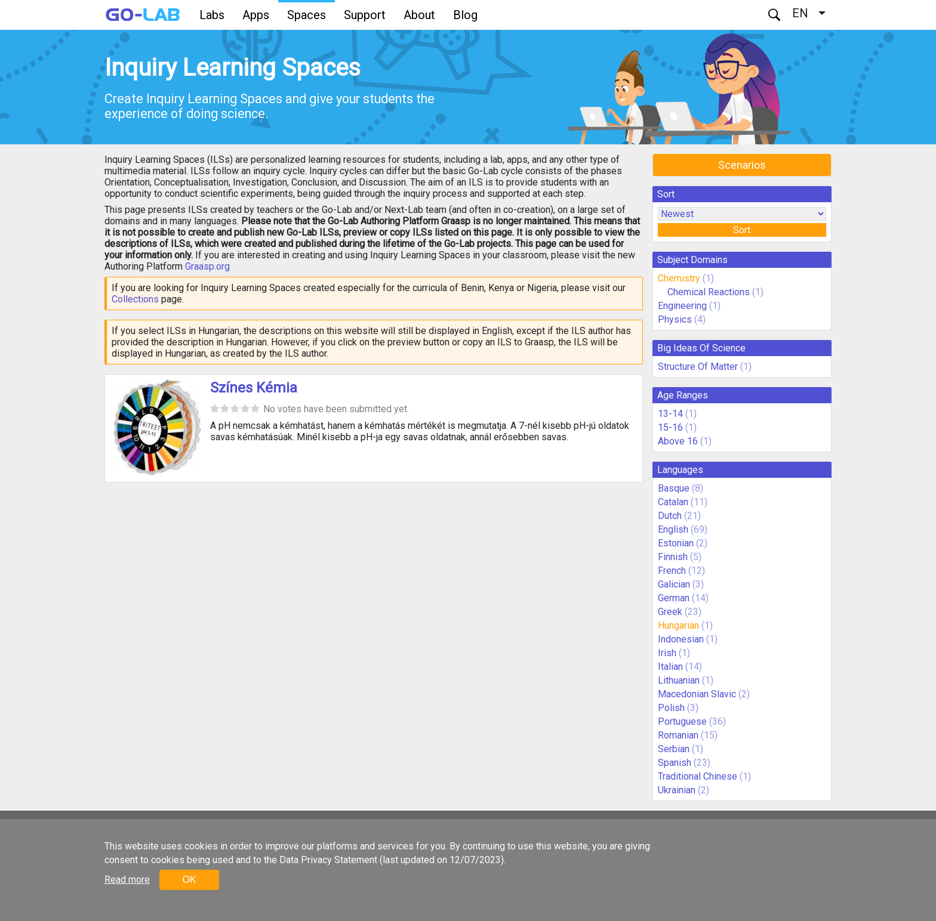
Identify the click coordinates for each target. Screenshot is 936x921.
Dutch (670, 515)
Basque (673, 488)
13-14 (670, 413)
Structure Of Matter (698, 366)
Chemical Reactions (708, 292)
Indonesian (681, 639)
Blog (465, 15)
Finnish (673, 557)
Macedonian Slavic (697, 694)
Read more (127, 879)
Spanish (674, 762)
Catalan (673, 502)
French (672, 570)
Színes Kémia (253, 387)
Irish (667, 653)
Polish (671, 707)
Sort (741, 230)
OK (189, 879)
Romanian (678, 735)
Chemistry (679, 278)
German (673, 598)
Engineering (682, 305)
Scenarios (742, 165)
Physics (675, 319)
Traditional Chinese (697, 776)
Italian (670, 666)
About (419, 15)
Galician (674, 584)
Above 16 (678, 441)
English (673, 529)
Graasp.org (207, 266)
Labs (211, 15)
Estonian (676, 543)
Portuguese (682, 721)
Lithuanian (679, 680)
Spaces (306, 15)
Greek (670, 611)
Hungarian (678, 625)
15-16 (670, 427)
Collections (135, 299)
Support (365, 15)
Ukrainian (676, 790)
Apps (255, 15)
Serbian (673, 749)
